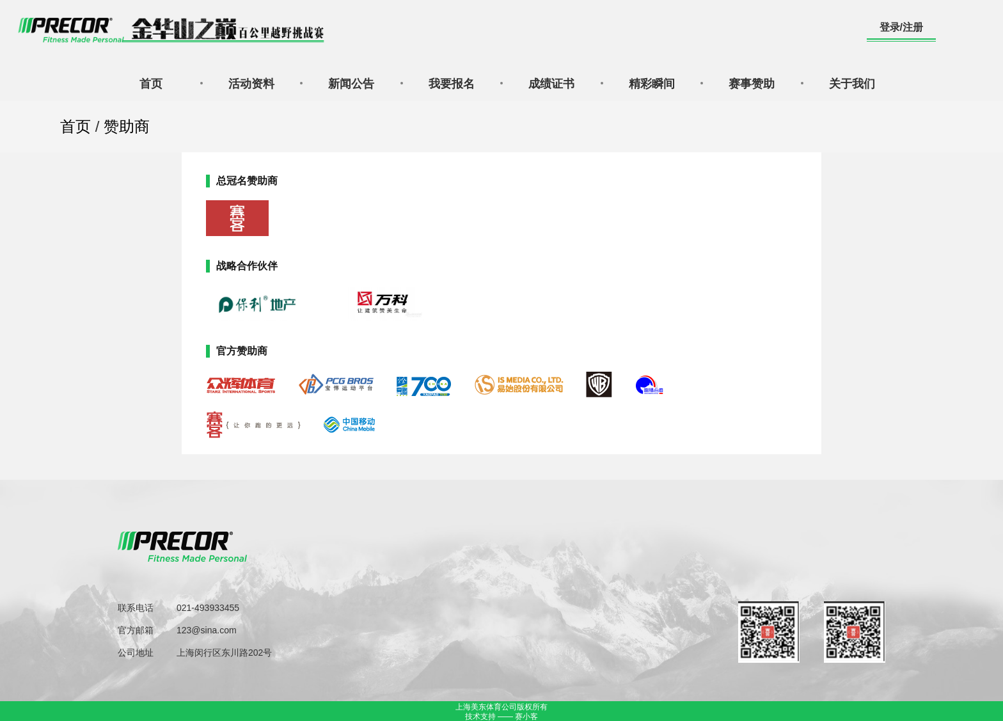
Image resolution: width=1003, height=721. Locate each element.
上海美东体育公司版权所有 (501, 706)
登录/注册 (901, 27)
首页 (150, 83)
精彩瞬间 (652, 83)
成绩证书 (551, 83)
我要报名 (452, 83)
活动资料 (251, 83)
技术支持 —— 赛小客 (502, 716)
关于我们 (852, 83)
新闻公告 (351, 83)
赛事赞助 (752, 83)
